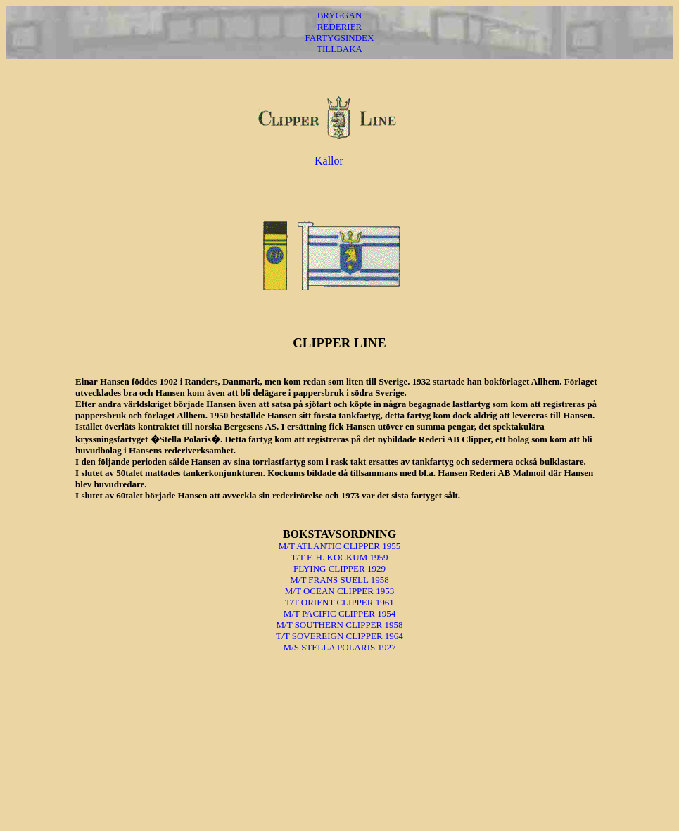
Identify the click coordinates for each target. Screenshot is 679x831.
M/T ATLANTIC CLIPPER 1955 (339, 546)
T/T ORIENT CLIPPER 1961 (339, 602)
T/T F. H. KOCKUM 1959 (339, 557)
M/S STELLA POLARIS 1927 (339, 647)
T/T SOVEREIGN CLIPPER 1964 (339, 636)
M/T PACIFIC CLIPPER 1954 (339, 613)
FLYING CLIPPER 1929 (339, 568)
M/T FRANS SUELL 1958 (339, 579)
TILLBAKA (339, 49)
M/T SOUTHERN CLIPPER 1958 (340, 624)
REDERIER (339, 26)
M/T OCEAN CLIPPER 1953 (339, 591)
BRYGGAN (339, 15)
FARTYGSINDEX (339, 37)
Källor (329, 161)
